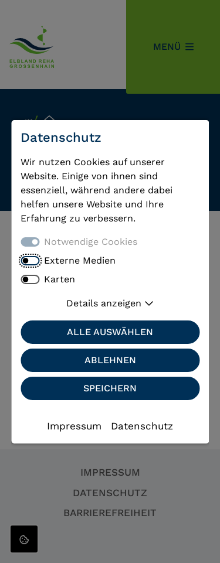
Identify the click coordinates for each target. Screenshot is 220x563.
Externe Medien (80, 260)
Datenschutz (142, 426)
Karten (59, 279)
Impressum (74, 426)
